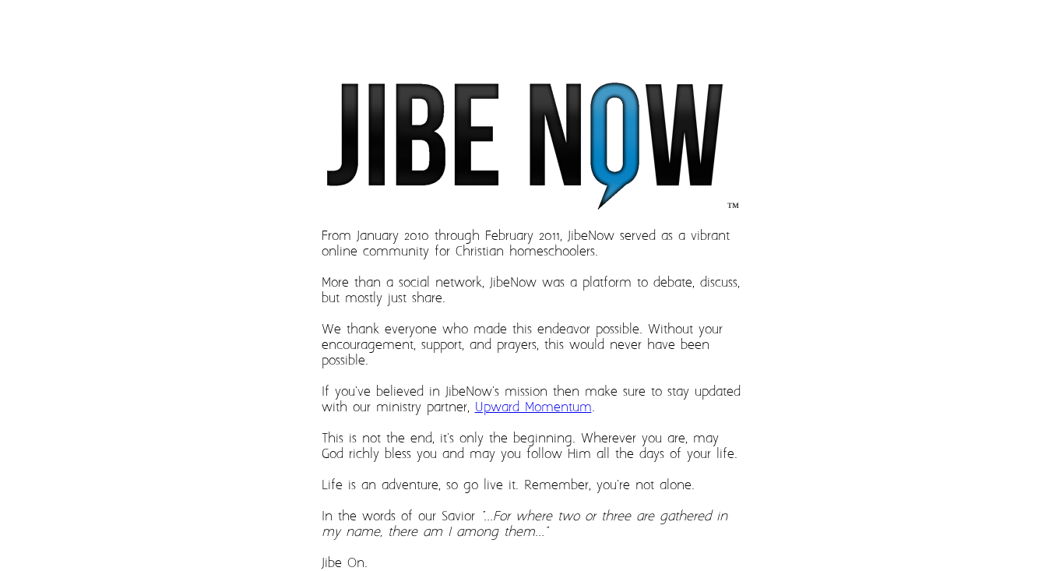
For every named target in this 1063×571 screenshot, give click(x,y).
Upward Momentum (533, 407)
